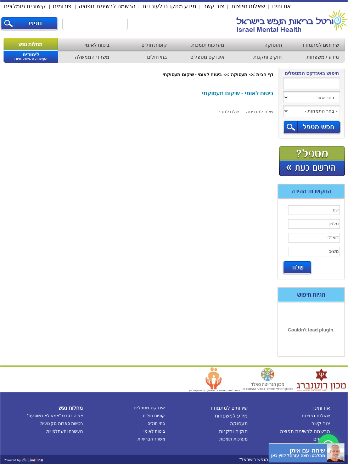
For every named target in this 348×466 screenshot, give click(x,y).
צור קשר (213, 6)
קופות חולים (154, 45)
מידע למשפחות (323, 57)
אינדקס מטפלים (207, 57)
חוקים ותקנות (267, 57)
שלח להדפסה (259, 111)
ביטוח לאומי (97, 45)
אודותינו (281, 6)
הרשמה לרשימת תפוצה (107, 6)
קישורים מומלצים (25, 6)
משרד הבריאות (151, 439)
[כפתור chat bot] (306, 452)
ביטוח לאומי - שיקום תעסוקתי (192, 74)
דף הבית (264, 74)
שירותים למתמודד (320, 45)
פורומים (62, 6)
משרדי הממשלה (92, 57)
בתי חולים (157, 57)
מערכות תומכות (208, 45)
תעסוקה (273, 45)
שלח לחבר (228, 111)
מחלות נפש (30, 44)
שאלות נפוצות (248, 6)
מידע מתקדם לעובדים (169, 6)
